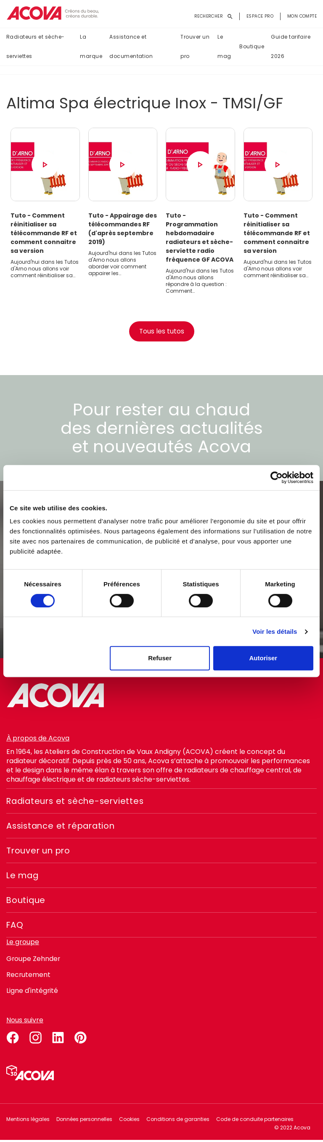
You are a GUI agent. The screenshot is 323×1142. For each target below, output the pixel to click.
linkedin (58, 1037)
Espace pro (259, 16)
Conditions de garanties (177, 1120)
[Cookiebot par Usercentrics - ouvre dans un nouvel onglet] (276, 477)
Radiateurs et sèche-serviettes (35, 47)
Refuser (160, 658)
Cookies (129, 1120)
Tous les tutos (161, 333)
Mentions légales (28, 1120)
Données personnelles (84, 1120)
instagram (35, 1037)
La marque (91, 47)
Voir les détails (274, 631)
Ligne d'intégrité (32, 992)
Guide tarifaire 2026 (290, 47)
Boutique (251, 46)
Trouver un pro (194, 47)
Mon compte (302, 16)
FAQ (15, 926)
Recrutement (28, 976)
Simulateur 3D (30, 1074)
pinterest (80, 1037)
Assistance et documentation (131, 47)
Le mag (224, 47)
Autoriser (263, 658)
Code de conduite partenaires (255, 1120)
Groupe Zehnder (33, 960)
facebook (12, 1037)
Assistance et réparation (62, 827)
